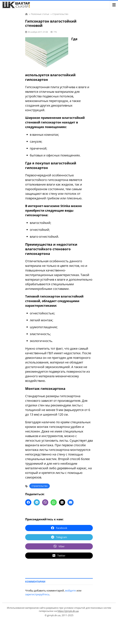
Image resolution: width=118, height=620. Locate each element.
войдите (70, 590)
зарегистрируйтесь (37, 594)
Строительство (39, 485)
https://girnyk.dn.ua (68, 610)
